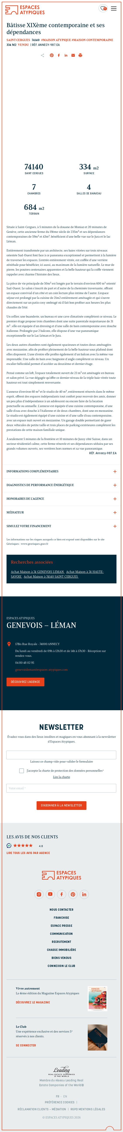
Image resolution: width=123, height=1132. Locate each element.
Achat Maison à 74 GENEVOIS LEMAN (38, 572)
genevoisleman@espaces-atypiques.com (41, 670)
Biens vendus (61, 958)
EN (65, 1096)
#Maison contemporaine (92, 40)
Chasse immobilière (61, 950)
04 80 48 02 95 (24, 663)
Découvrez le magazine (33, 1002)
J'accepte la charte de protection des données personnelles (65, 771)
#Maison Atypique (56, 40)
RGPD (74, 1109)
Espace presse (61, 926)
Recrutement (61, 942)
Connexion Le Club (61, 966)
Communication (61, 934)
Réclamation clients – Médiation (42, 1109)
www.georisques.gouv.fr (34, 543)
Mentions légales (92, 1109)
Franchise (61, 918)
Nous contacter (61, 910)
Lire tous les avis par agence (28, 853)
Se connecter (26, 1045)
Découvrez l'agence (25, 682)
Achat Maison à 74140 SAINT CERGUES (51, 577)
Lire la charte (61, 777)
